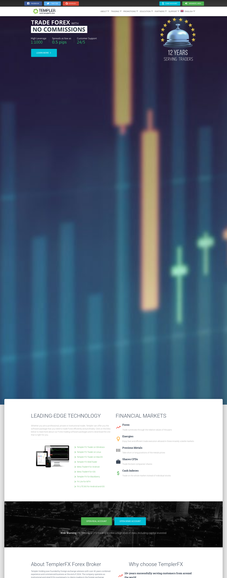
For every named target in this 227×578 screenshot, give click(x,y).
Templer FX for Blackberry (86, 476)
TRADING (116, 11)
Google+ (71, 3)
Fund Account (169, 3)
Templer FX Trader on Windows (89, 447)
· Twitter (52, 3)
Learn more (44, 53)
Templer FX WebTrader (85, 462)
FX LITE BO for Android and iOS (89, 486)
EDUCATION (146, 11)
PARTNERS (161, 11)
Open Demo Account (130, 521)
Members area (193, 3)
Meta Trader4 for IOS (84, 472)
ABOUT (104, 11)
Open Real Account (96, 521)
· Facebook (33, 3)
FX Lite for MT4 (81, 481)
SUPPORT (174, 11)
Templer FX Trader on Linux (87, 452)
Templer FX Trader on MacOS (88, 457)
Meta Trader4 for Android (86, 467)
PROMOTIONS (130, 11)
